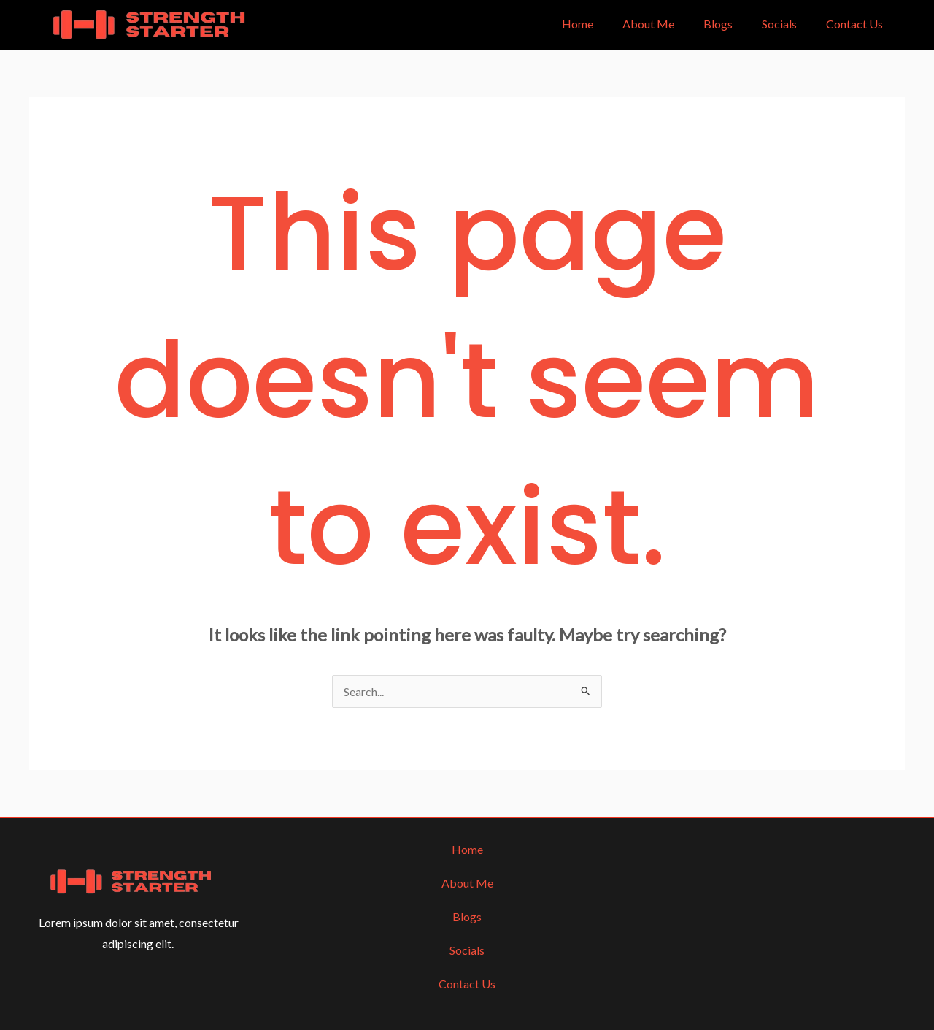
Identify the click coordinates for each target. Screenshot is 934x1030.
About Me (648, 24)
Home (577, 24)
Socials (779, 24)
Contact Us (854, 24)
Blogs (718, 24)
